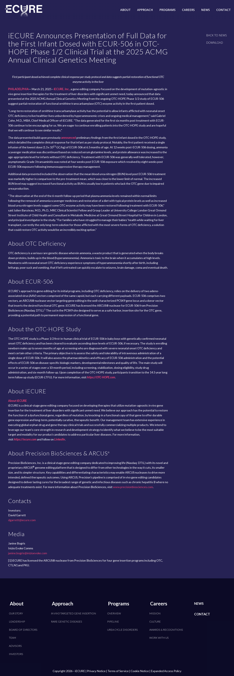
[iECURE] (23, 14)
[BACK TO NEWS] (216, 35)
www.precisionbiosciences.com (133, 487)
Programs (118, 603)
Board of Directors (23, 629)
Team (12, 637)
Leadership (17, 621)
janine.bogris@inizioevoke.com (27, 553)
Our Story (16, 613)
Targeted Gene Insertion (73, 613)
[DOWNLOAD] (215, 42)
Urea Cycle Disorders (122, 629)
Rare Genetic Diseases (66, 621)
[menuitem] (125, 7)
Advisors (15, 645)
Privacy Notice (96, 671)
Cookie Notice (140, 671)
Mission (155, 613)
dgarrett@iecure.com (22, 520)
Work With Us (159, 637)
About (17, 603)
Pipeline (113, 621)
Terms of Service (118, 671)
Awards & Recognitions (166, 629)
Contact (202, 614)
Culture (155, 621)
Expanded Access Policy (166, 671)
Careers (158, 603)
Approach (62, 603)
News (199, 603)
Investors (16, 653)
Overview (114, 613)
